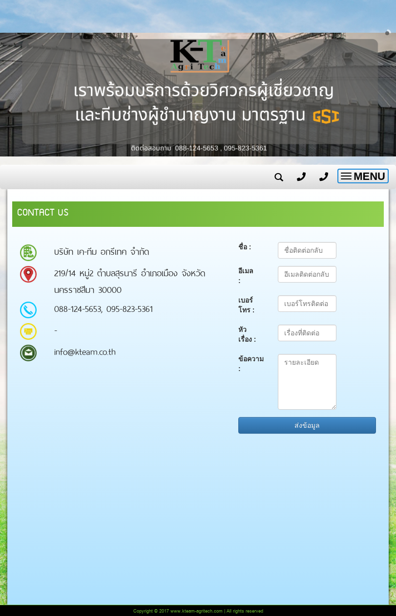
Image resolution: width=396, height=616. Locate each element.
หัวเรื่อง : (247, 334)
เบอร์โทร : (246, 305)
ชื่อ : (244, 247)
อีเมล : (245, 276)
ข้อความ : (251, 364)
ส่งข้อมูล (307, 425)
